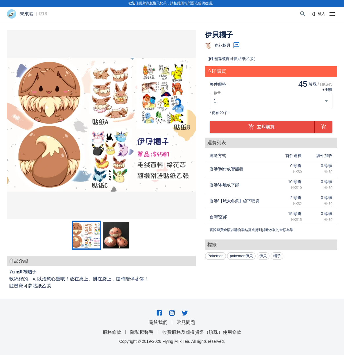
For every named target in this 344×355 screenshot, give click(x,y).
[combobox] (266, 101)
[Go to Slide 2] (116, 235)
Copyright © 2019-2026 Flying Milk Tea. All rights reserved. (172, 341)
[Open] (326, 101)
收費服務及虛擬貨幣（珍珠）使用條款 (201, 332)
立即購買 (262, 127)
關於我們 (158, 322)
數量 (217, 93)
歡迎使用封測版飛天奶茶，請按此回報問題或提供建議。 (172, 3)
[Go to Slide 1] (86, 235)
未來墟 (27, 14)
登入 (318, 14)
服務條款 (112, 332)
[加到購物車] (323, 127)
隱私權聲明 (141, 332)
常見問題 (186, 322)
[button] (101, 124)
